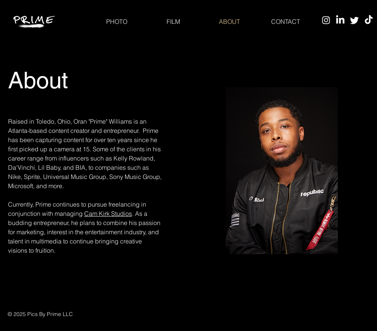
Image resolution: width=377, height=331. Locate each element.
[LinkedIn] (340, 20)
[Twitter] (354, 20)
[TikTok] (369, 20)
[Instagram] (326, 20)
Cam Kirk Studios (108, 213)
